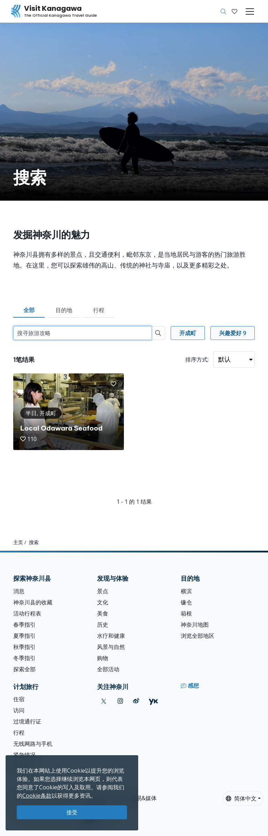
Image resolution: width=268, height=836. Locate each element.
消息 (18, 591)
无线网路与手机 (32, 744)
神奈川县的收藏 (32, 602)
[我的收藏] (234, 11)
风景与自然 (111, 647)
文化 (102, 602)
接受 (71, 812)
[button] (234, 11)
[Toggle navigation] (250, 11)
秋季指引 (24, 647)
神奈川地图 (195, 624)
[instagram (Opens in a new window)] (120, 701)
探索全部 (24, 669)
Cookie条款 (37, 795)
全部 (29, 310)
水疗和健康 (111, 636)
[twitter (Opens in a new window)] (104, 701)
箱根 (186, 613)
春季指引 (24, 624)
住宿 (18, 699)
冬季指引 (24, 658)
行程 (98, 310)
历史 (102, 624)
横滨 (186, 591)
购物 (102, 658)
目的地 (63, 310)
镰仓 (186, 602)
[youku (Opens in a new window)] (153, 701)
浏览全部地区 (197, 636)
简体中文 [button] (241, 798)
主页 (18, 542)
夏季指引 (24, 636)
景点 (102, 591)
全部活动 (108, 669)
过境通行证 (27, 721)
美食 (102, 613)
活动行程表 (27, 613)
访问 (18, 710)
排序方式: (197, 359)
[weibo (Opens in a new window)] (136, 701)
